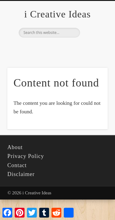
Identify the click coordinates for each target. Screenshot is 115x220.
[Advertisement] (57, 60)
